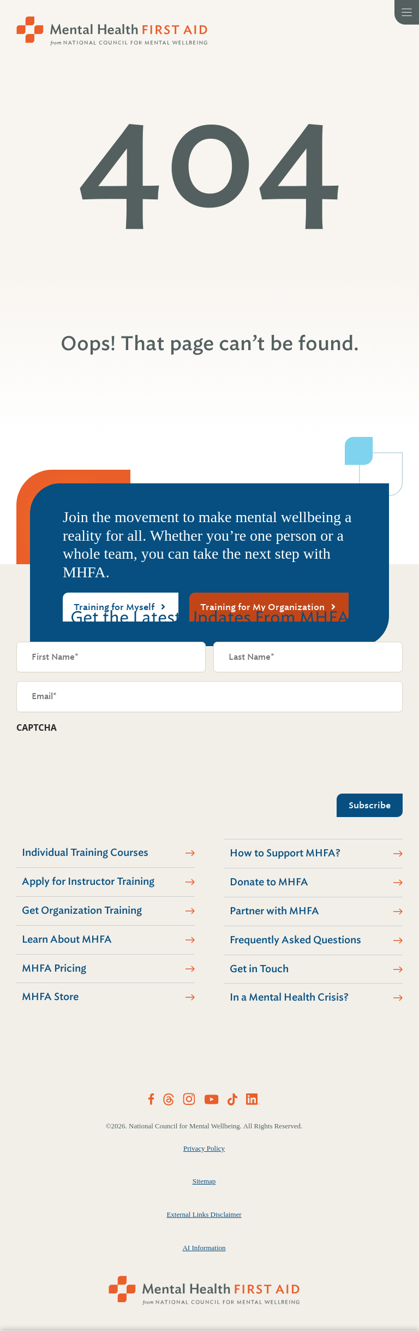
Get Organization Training (82, 910)
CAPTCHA (36, 727)
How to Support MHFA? (285, 853)
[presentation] (99, 760)
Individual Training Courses (85, 852)
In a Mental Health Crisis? (289, 997)
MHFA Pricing (54, 968)
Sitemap (204, 1181)
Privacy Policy (204, 1148)
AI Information (203, 1248)
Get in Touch (259, 968)
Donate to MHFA (269, 882)
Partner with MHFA (274, 911)
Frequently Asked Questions (295, 940)
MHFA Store (50, 996)
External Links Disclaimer (203, 1214)
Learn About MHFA (67, 939)
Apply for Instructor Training (88, 881)
